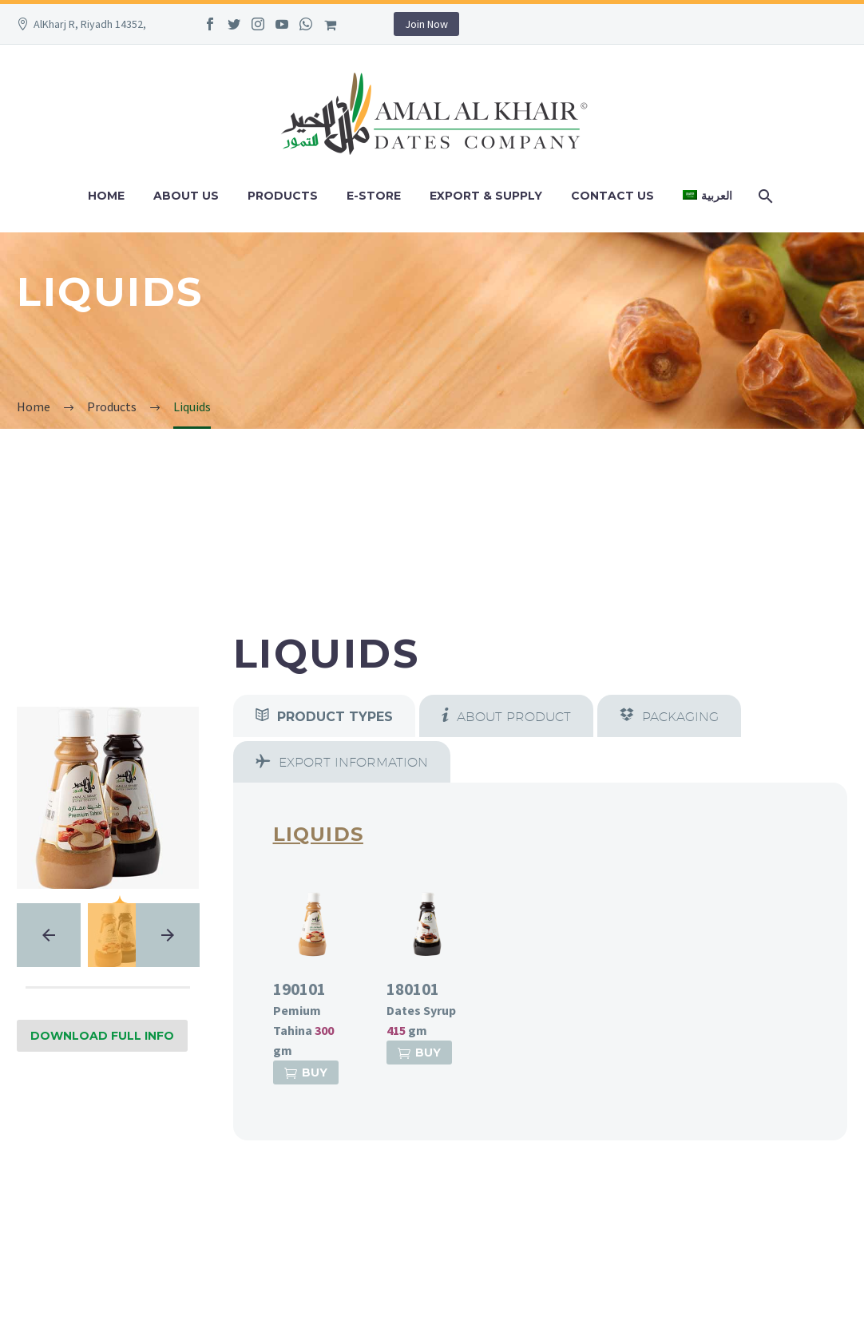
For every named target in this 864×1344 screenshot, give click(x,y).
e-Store (374, 195)
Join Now (426, 24)
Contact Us (612, 195)
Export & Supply (486, 195)
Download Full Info (102, 1036)
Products (283, 195)
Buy (305, 1072)
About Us (186, 195)
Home (106, 195)
